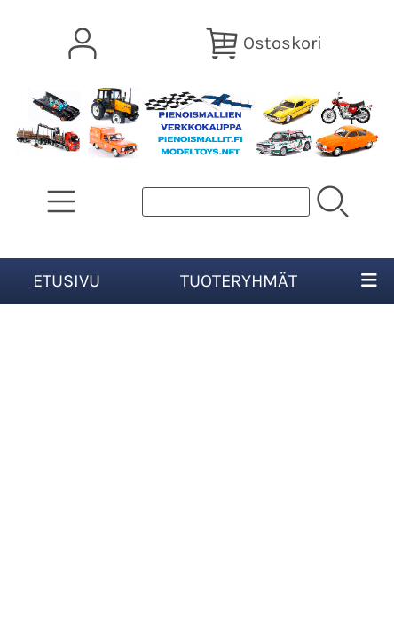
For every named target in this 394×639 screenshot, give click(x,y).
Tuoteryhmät (238, 281)
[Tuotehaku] (226, 202)
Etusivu (66, 281)
